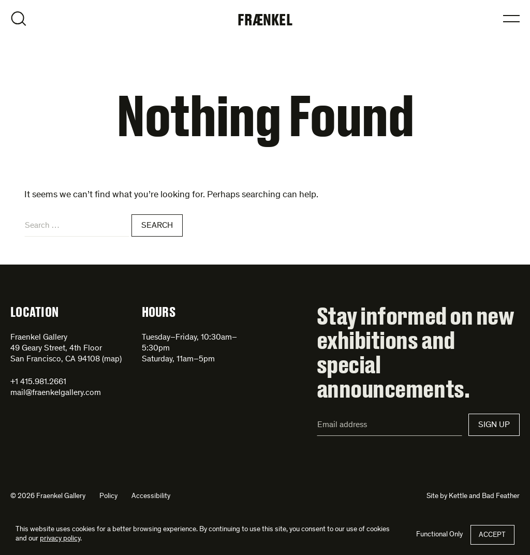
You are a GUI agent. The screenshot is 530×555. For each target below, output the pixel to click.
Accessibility (150, 496)
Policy (108, 496)
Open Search (18, 18)
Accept (492, 535)
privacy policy (60, 539)
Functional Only (439, 534)
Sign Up (494, 425)
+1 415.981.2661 (38, 382)
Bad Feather (501, 496)
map (112, 359)
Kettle (458, 496)
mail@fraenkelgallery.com (55, 393)
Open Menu (511, 18)
